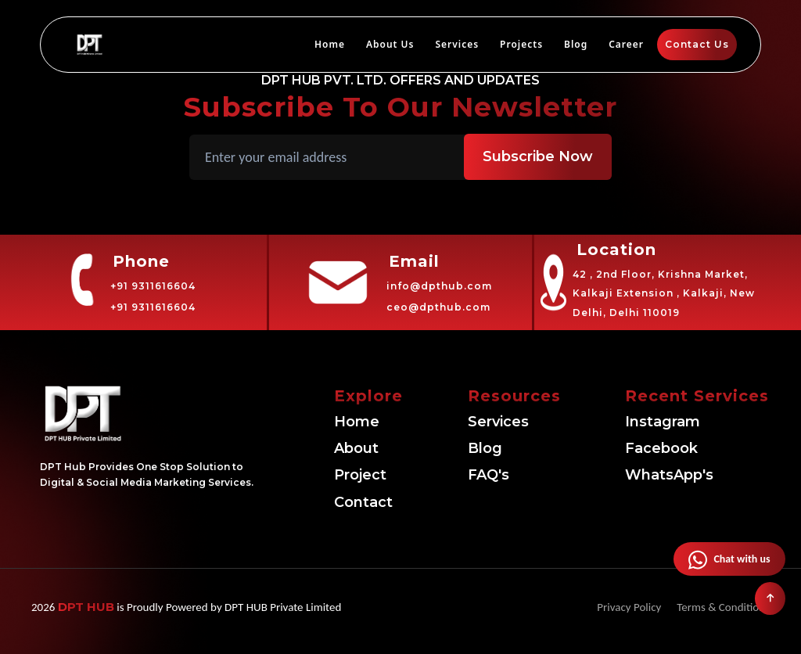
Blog (575, 44)
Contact (363, 502)
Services (457, 44)
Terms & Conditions (723, 607)
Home (329, 44)
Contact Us (697, 44)
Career (626, 44)
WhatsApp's (669, 474)
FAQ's (488, 474)
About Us (390, 44)
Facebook (661, 448)
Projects (521, 44)
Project (360, 474)
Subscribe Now (538, 156)
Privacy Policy (629, 607)
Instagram (662, 421)
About (356, 448)
